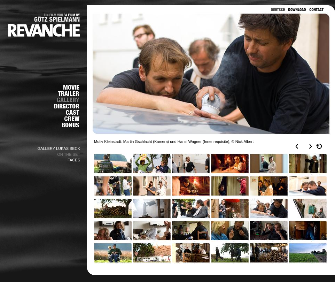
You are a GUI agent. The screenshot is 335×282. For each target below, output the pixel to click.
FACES (74, 160)
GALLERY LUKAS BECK (59, 148)
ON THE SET (68, 154)
